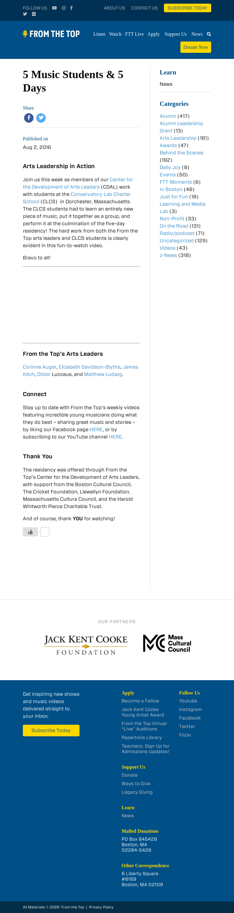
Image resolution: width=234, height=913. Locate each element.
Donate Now (195, 47)
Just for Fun (174, 197)
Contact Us (144, 7)
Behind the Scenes (182, 153)
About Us (114, 7)
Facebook (190, 718)
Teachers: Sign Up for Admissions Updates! (145, 748)
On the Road (174, 226)
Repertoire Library (142, 737)
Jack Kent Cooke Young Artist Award (143, 712)
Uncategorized (177, 241)
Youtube (188, 701)
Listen (99, 34)
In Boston (171, 189)
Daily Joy (170, 167)
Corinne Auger (39, 367)
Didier (44, 374)
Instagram (190, 709)
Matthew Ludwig (103, 374)
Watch (115, 34)
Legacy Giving (137, 792)
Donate (130, 775)
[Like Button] (30, 531)
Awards (168, 145)
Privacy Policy (101, 907)
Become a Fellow (140, 701)
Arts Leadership (178, 138)
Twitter (187, 726)
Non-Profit (172, 219)
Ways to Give (136, 783)
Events (168, 175)
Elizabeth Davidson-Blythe (89, 367)
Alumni (168, 116)
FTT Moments (176, 182)
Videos (168, 248)
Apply (153, 34)
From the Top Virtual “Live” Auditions (144, 726)
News (197, 34)
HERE (96, 429)
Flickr (185, 735)
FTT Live (134, 34)
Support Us (175, 34)
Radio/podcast (177, 233)
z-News (168, 255)
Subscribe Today (187, 7)
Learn (168, 72)
